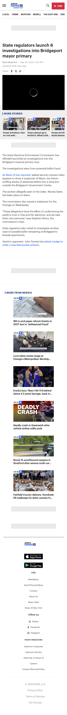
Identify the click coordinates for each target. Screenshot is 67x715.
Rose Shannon (9, 62)
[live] (58, 6)
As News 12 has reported (16, 175)
